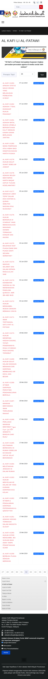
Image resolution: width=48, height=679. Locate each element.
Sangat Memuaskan (9, 642)
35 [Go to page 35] (40, 572)
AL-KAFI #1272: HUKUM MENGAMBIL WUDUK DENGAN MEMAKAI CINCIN (9, 306)
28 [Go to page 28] (7, 572)
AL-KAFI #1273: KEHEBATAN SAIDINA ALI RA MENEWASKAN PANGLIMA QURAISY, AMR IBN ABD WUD (9, 287)
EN (27, 2)
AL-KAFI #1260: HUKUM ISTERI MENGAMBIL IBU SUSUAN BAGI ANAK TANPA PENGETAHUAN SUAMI (9, 540)
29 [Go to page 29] (12, 572)
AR (29, 2)
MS (24, 2)
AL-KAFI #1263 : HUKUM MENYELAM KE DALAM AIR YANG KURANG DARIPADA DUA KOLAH (9, 484)
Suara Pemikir (6, 605)
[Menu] (3, 22)
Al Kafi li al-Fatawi (7, 584)
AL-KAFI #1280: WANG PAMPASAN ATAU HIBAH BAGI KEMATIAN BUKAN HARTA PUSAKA (10, 148)
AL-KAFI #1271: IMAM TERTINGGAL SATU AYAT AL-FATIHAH (9, 322)
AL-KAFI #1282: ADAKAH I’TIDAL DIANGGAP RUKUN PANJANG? (9, 109)
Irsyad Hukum (6, 581)
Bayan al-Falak (6, 608)
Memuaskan (6, 645)
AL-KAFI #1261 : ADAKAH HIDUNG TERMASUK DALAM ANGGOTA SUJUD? (10, 522)
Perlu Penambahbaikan (10, 648)
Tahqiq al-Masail (6, 593)
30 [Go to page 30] (17, 572)
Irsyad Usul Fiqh (6, 590)
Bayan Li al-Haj (6, 599)
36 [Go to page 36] (45, 572)
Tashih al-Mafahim (7, 602)
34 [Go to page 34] (35, 572)
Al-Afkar (4, 596)
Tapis (42, 75)
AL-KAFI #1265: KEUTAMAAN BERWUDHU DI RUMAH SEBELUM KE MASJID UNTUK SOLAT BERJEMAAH (10, 450)
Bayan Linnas (6, 578)
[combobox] (27, 7)
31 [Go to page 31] (22, 572)
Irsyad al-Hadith (6, 587)
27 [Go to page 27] (3, 572)
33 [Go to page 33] (31, 572)
